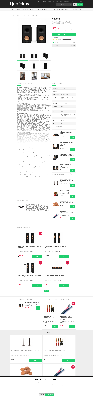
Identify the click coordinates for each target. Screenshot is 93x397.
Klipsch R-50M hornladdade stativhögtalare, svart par (32, 274)
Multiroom (44, 9)
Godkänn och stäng (49, 394)
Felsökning (44, 1)
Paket (13, 9)
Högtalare (24, 9)
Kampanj (79, 9)
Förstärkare (18, 9)
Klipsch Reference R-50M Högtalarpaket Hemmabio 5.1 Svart (67, 132)
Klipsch (56, 18)
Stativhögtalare (20, 15)
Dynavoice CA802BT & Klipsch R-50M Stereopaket (67, 165)
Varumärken (55, 1)
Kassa (80, 4)
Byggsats (75, 9)
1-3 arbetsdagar (71, 45)
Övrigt (70, 9)
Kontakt (50, 1)
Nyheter (61, 1)
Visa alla (46, 261)
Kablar (58, 9)
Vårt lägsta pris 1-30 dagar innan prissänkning (62, 29)
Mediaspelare (33, 9)
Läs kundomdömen (67, 39)
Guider (71, 1)
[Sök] (64, 4)
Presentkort (66, 1)
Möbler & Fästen (64, 9)
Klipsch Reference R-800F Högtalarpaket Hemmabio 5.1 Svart (67, 144)
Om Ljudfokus (38, 1)
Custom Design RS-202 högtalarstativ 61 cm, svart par (67, 180)
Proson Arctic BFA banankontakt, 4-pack (65, 191)
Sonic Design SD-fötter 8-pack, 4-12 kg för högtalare (66, 201)
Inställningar (42, 394)
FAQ (75, 1)
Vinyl (28, 9)
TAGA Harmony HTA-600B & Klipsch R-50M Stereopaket (67, 155)
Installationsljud (52, 9)
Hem (11, 15)
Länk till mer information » (23, 200)
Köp (73, 137)
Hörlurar (39, 9)
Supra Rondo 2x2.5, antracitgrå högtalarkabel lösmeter (66, 213)
